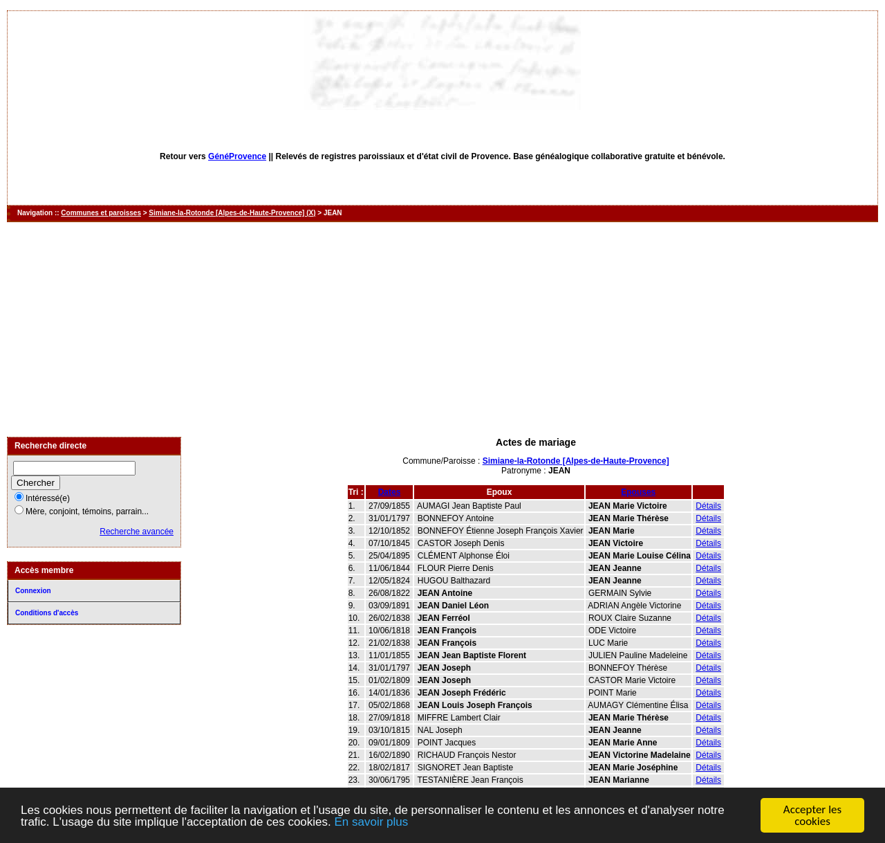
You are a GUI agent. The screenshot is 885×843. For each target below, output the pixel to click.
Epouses (638, 492)
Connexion (33, 591)
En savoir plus (371, 822)
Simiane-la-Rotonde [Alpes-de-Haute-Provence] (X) (232, 213)
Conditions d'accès (46, 613)
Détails (708, 506)
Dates (389, 492)
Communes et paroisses (101, 213)
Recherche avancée (137, 531)
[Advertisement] (442, 329)
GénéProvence (237, 156)
